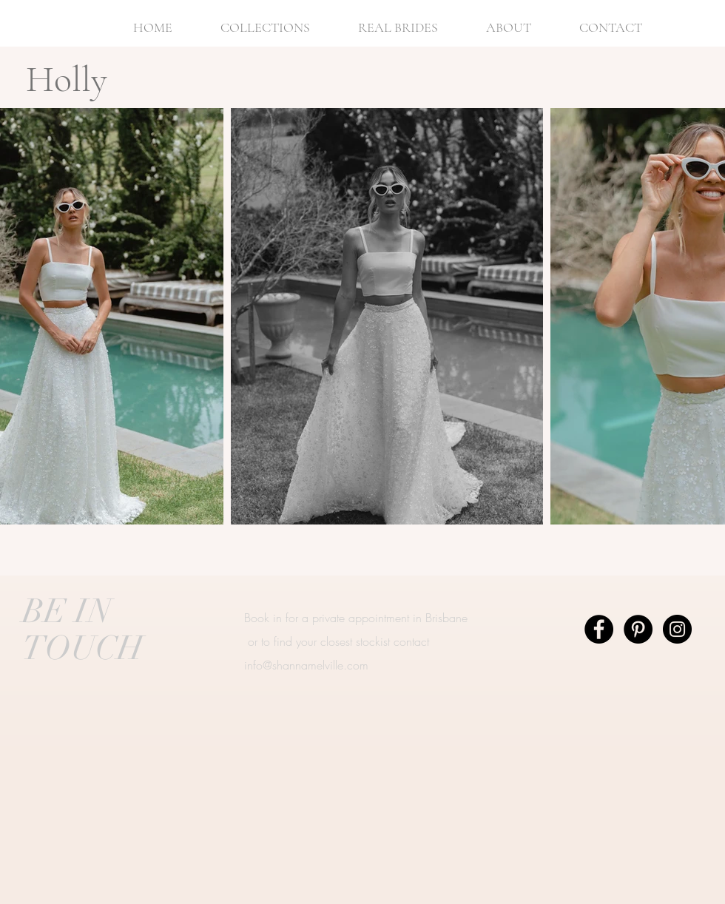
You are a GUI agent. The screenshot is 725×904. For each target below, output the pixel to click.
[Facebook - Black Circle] (598, 629)
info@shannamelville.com (306, 665)
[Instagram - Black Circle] (677, 629)
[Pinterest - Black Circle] (638, 629)
